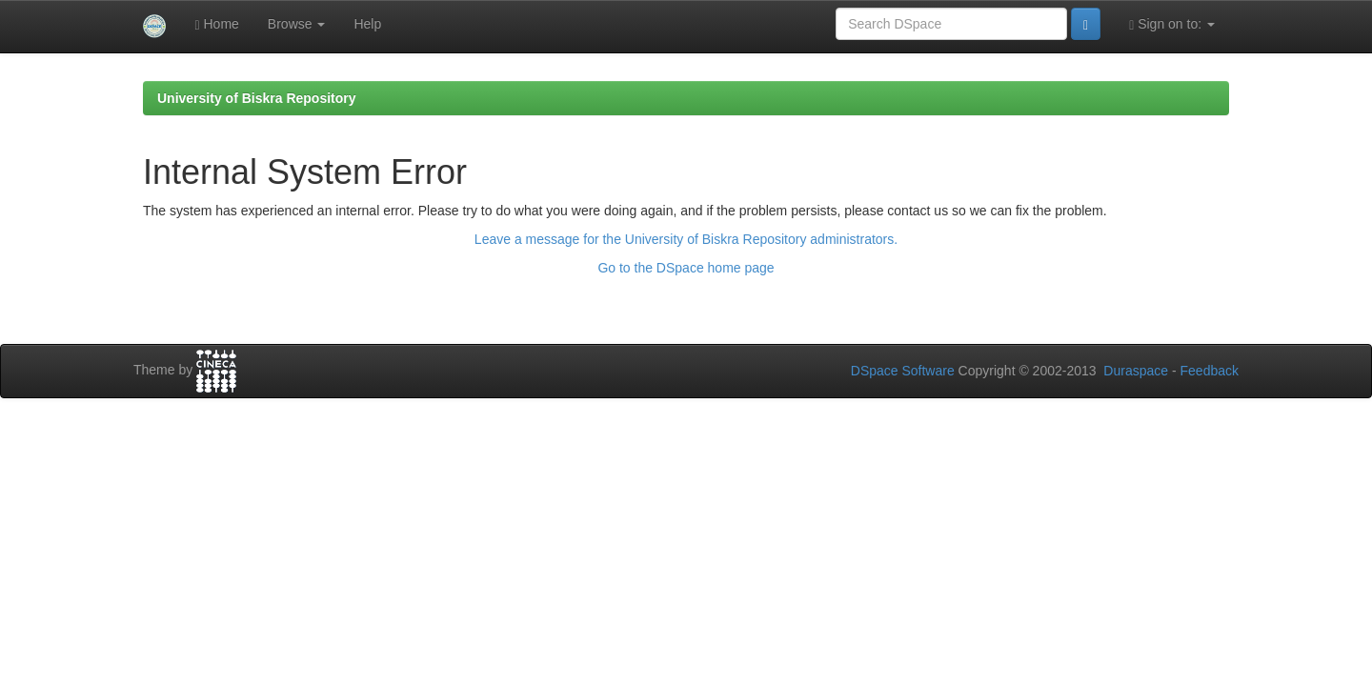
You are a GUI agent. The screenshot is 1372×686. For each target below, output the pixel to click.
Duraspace (1135, 370)
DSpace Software (903, 370)
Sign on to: (1172, 24)
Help (367, 23)
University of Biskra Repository (256, 98)
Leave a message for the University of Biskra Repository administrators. (686, 239)
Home (216, 24)
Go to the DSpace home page (685, 267)
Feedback (1209, 370)
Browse (297, 23)
